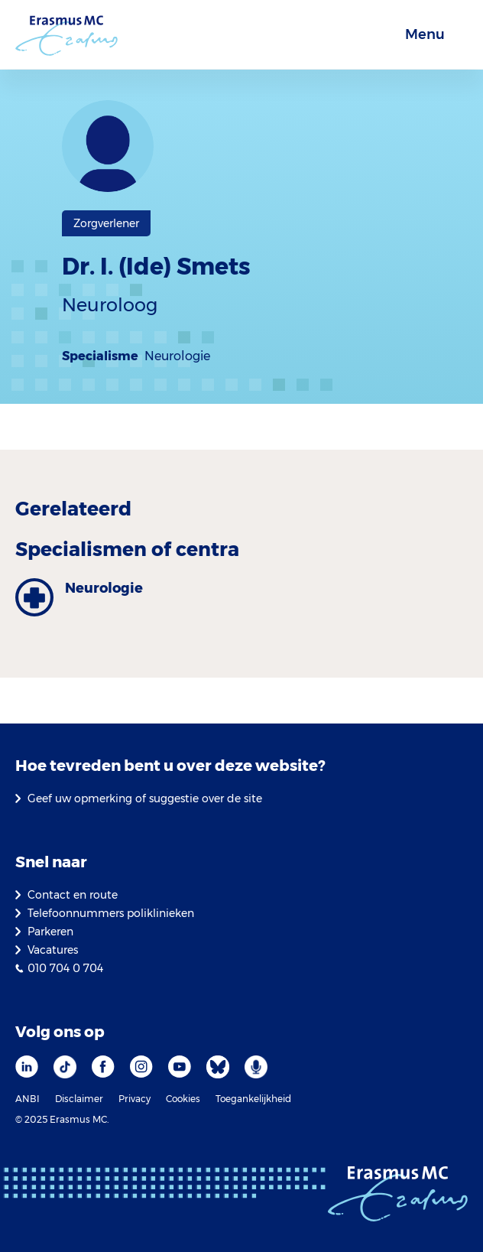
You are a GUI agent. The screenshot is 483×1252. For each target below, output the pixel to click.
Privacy (134, 1098)
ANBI (27, 1098)
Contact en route (73, 895)
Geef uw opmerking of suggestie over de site (145, 798)
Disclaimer (79, 1098)
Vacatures (53, 950)
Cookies (183, 1098)
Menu (425, 34)
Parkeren (50, 931)
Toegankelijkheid (253, 1098)
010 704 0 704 (65, 968)
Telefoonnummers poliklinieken (111, 913)
